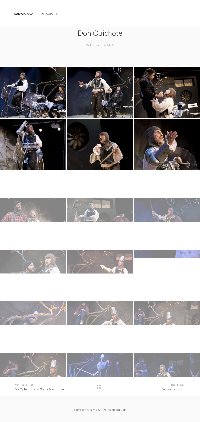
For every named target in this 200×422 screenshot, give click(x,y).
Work (145, 14)
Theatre (161, 14)
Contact (179, 14)
